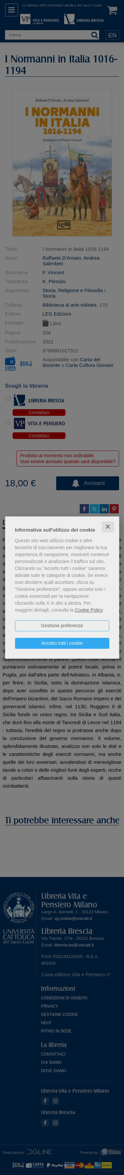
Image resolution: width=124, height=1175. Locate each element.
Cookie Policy (89, 610)
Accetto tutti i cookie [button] (62, 643)
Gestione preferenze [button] (62, 625)
